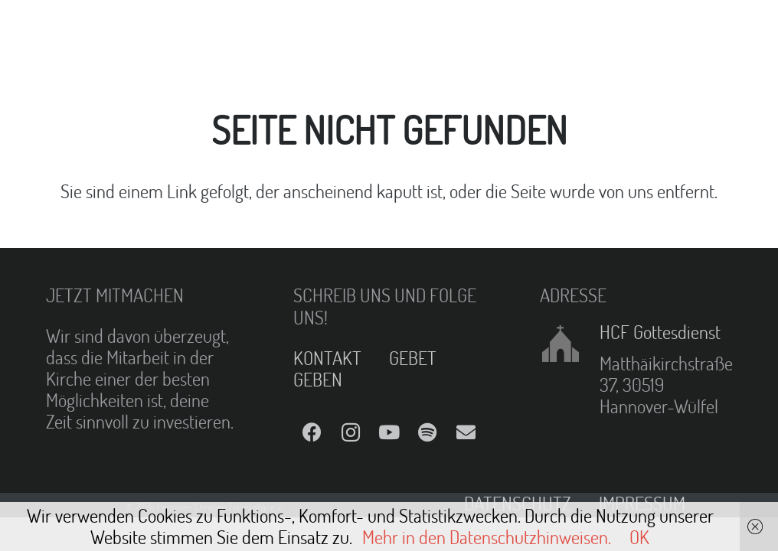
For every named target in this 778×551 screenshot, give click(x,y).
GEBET (412, 358)
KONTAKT (327, 358)
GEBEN (317, 379)
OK (639, 537)
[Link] (51, 31)
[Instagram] (351, 433)
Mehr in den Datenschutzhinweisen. (486, 537)
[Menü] (425, 30)
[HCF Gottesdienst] (569, 343)
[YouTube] (389, 433)
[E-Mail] (465, 433)
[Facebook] (312, 433)
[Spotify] (427, 433)
